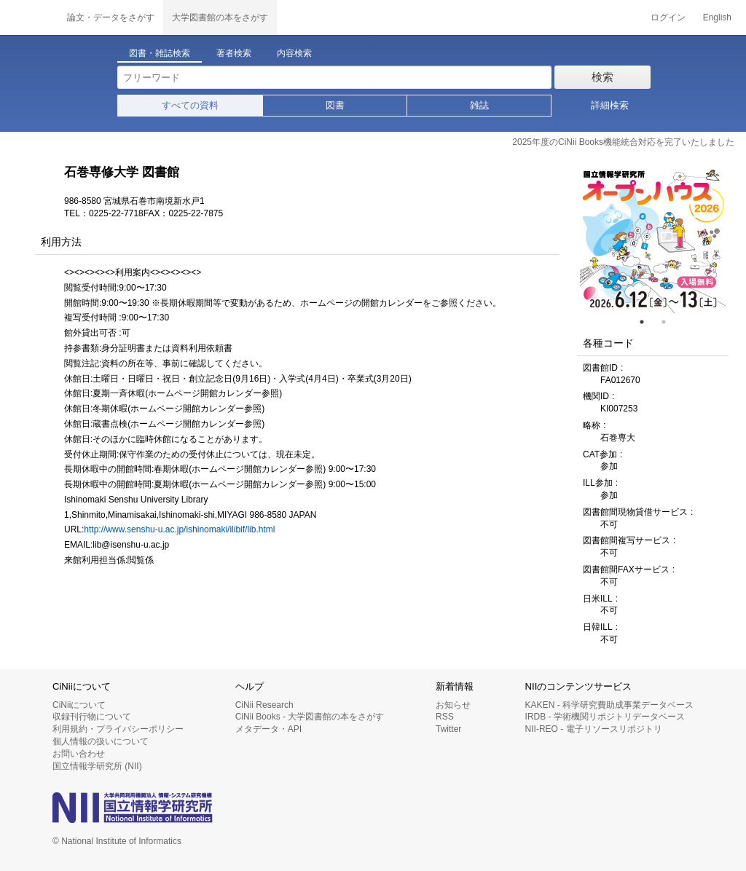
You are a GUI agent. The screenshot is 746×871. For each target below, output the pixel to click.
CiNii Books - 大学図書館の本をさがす (310, 717)
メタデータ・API (268, 729)
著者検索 (233, 53)
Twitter (448, 729)
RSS (445, 717)
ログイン (668, 17)
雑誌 (479, 105)
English (717, 17)
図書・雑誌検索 (159, 53)
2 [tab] (669, 322)
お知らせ (453, 705)
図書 (335, 105)
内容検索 (294, 53)
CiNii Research (264, 705)
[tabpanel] (652, 240)
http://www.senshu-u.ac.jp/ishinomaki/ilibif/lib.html (179, 529)
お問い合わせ (78, 754)
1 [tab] (647, 322)
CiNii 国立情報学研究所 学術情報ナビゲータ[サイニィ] (29, 17)
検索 (602, 77)
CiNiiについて (79, 705)
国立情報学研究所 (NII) (97, 766)
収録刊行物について (91, 717)
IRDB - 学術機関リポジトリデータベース (605, 717)
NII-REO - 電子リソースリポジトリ (593, 729)
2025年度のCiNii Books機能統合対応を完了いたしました (623, 142)
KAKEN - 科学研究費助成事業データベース (609, 705)
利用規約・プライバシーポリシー (118, 729)
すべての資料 (190, 105)
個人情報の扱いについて (100, 741)
